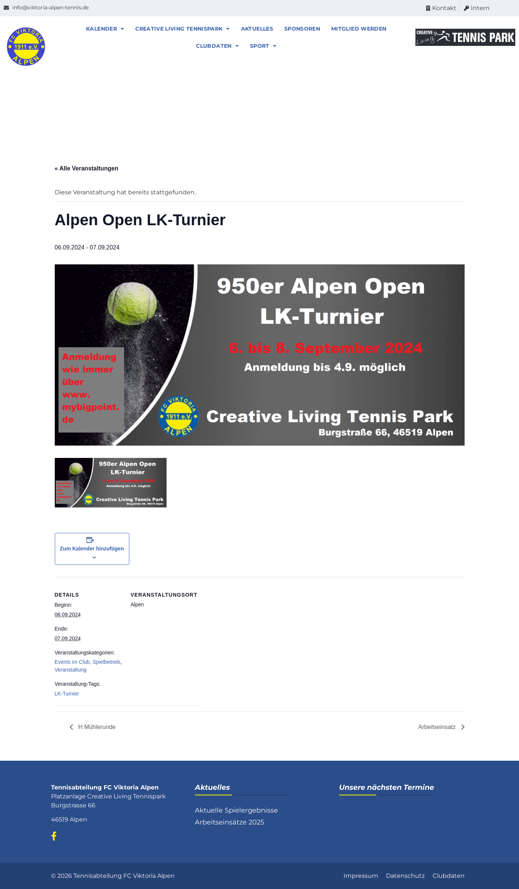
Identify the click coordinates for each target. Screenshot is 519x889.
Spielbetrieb (106, 662)
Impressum (361, 875)
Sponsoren (302, 28)
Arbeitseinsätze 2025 (229, 822)
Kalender (105, 28)
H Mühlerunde (96, 727)
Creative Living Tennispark (182, 28)
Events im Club (72, 662)
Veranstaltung (71, 670)
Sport (263, 46)
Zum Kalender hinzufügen (92, 549)
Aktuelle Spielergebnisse (236, 810)
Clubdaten (217, 46)
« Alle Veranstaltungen (86, 168)
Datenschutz (405, 875)
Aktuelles (257, 28)
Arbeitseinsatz (438, 727)
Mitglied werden (358, 28)
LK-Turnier (67, 694)
